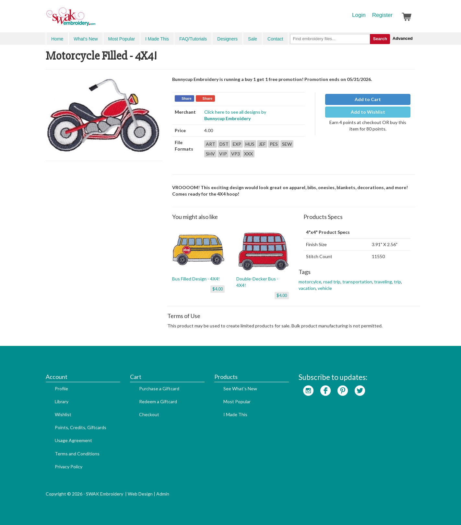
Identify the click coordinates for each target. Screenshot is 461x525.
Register (382, 15)
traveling (383, 281)
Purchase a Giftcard (159, 388)
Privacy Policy (68, 466)
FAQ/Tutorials (193, 38)
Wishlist (63, 414)
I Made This (157, 38)
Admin (162, 493)
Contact (275, 38)
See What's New (240, 388)
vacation (307, 288)
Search (380, 38)
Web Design (140, 493)
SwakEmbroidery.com (94, 19)
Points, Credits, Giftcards (80, 427)
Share (187, 98)
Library (61, 401)
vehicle (325, 288)
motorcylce (310, 281)
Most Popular (121, 38)
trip (397, 281)
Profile (61, 388)
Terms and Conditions (77, 453)
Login (359, 15)
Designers (227, 38)
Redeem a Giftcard (158, 401)
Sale (252, 38)
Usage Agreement (73, 440)
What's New (86, 38)
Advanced (403, 38)
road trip (331, 281)
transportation (357, 281)
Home (57, 38)
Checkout (149, 414)
